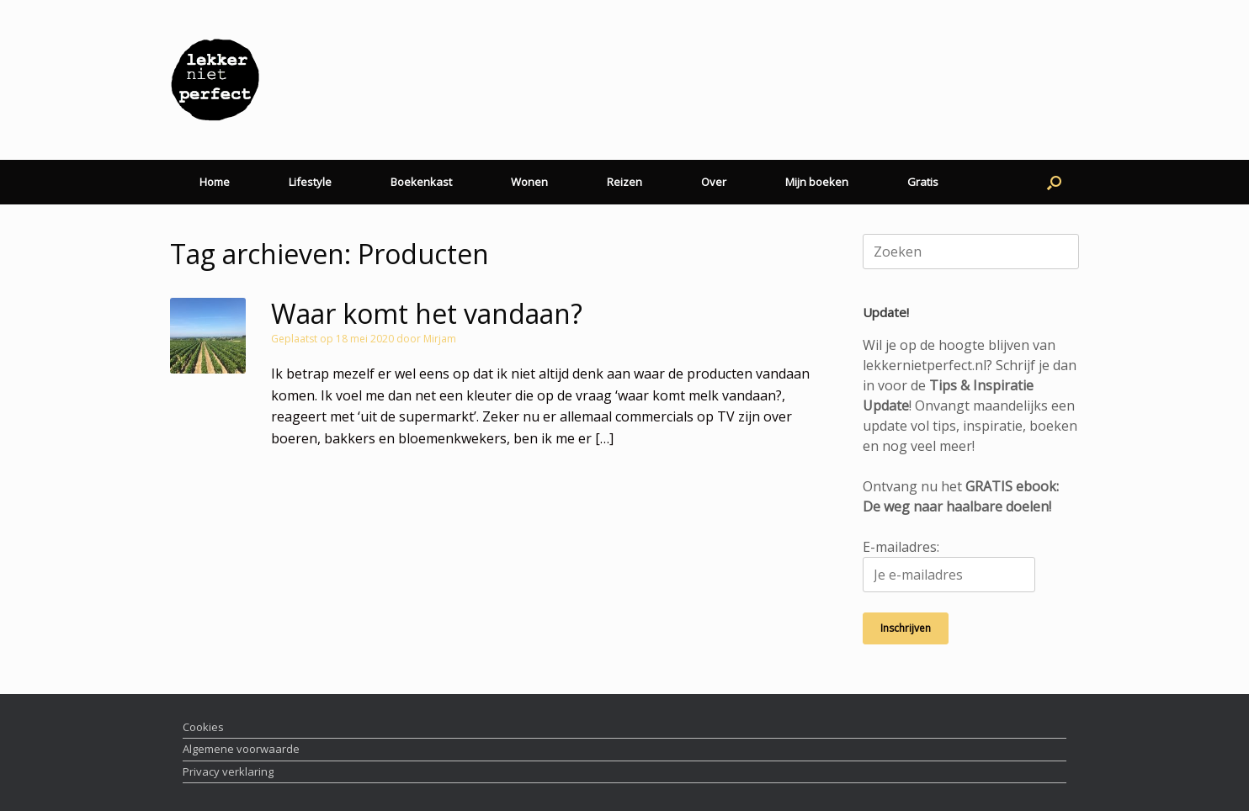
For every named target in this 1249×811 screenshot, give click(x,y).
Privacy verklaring (228, 771)
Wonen (529, 181)
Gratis (922, 181)
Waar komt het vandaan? (426, 313)
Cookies (203, 726)
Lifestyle (310, 181)
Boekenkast (421, 181)
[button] (1054, 182)
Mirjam (439, 338)
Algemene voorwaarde (241, 748)
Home (214, 181)
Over (713, 181)
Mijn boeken (816, 181)
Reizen (624, 181)
